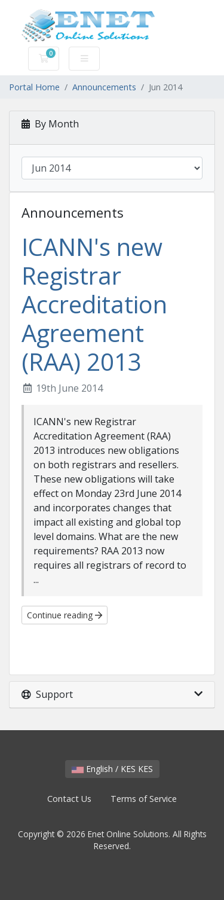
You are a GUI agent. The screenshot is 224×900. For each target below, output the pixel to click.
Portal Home (34, 87)
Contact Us (69, 798)
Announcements (104, 87)
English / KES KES (112, 768)
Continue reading (64, 615)
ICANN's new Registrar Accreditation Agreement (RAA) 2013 (94, 304)
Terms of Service (144, 798)
